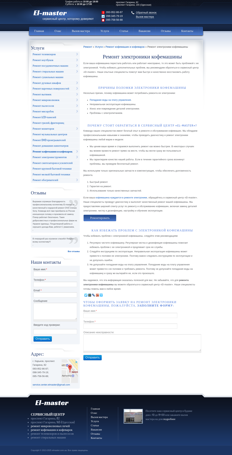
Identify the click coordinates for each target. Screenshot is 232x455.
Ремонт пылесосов (43, 105)
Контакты (187, 31)
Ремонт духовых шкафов (47, 83)
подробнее (169, 419)
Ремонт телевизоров (44, 54)
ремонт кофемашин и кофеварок (51, 430)
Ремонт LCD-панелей (44, 117)
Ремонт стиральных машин (48, 71)
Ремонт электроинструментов (50, 157)
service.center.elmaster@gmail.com (51, 384)
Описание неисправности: (98, 332)
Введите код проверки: (47, 324)
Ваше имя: (40, 269)
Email (38, 290)
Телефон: (40, 279)
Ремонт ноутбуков (43, 60)
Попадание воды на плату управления (110, 100)
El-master (64, 14)
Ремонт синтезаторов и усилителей (52, 163)
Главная (39, 31)
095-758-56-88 (114, 19)
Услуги (104, 31)
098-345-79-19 (114, 16)
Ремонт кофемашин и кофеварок (52, 151)
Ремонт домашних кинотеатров (50, 145)
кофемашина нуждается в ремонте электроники (121, 197)
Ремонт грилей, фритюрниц (48, 123)
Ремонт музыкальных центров (50, 134)
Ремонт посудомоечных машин (50, 65)
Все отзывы (74, 251)
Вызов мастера (145, 16)
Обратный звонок (146, 12)
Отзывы (166, 31)
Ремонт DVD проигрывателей (49, 140)
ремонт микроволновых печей (50, 426)
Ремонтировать (100, 218)
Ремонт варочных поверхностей (51, 88)
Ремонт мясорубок (43, 111)
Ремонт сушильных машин (48, 77)
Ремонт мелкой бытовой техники (51, 174)
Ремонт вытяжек (42, 94)
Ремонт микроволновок (46, 100)
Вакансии (144, 31)
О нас (58, 31)
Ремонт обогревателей (45, 180)
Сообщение (40, 300)
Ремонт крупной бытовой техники (52, 168)
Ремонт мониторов (43, 128)
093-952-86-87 (114, 12)
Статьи (124, 31)
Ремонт (87, 47)
